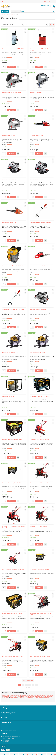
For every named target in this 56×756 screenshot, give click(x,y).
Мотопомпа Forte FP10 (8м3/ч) (10, 352)
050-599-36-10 (6, 726)
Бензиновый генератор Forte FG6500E (39, 569)
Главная (3, 14)
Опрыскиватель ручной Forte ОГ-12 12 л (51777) (40, 49)
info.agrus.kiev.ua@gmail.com (9, 730)
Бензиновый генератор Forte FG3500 (39, 396)
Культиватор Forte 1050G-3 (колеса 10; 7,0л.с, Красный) (13, 527)
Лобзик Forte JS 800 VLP (36, 92)
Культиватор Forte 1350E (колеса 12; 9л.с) (12, 656)
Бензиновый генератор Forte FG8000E (12, 613)
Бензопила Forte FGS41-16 (9, 222)
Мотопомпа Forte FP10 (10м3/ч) (38, 352)
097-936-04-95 (6, 728)
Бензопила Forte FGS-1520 (36, 135)
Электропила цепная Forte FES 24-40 (39, 266)
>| (36, 685)
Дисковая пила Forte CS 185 (9, 179)
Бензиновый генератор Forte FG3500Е (12, 439)
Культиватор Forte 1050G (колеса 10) (39, 439)
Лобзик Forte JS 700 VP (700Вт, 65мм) (11, 92)
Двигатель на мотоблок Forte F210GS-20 (12, 266)
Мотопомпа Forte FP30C (8, 396)
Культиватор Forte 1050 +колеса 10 (39, 483)
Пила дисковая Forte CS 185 (37, 179)
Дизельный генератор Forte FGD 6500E (40, 656)
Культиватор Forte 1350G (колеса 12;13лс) (13, 569)
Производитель (10, 14)
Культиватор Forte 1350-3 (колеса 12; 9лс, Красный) (40, 614)
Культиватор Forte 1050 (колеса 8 (38, 526)
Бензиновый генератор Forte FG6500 (11, 483)
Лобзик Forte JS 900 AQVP (8, 135)
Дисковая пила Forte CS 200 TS (38, 309)
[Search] (37, 11)
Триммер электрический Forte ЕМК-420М (40, 222)
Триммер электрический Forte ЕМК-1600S (13, 309)
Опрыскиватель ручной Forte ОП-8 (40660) (13, 48)
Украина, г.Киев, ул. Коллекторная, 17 (11, 736)
